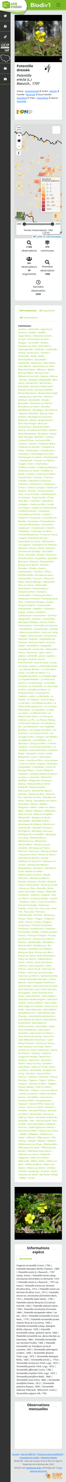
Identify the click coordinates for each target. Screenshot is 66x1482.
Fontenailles (24, 595)
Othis (33, 901)
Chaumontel (24, 477)
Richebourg (40, 945)
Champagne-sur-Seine (30, 457)
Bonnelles (23, 403)
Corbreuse (43, 511)
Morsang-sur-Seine (39, 847)
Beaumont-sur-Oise (43, 366)
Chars (31, 463)
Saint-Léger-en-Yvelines (30, 1006)
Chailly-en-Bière (46, 443)
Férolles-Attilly (25, 575)
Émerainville (46, 561)
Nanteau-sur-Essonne (29, 861)
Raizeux (22, 942)
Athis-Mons (45, 346)
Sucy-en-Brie (43, 1073)
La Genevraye (35, 682)
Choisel (32, 490)
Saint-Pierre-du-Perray (30, 1036)
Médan (43, 804)
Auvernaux (33, 352)
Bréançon (23, 420)
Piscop (21, 918)
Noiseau (32, 881)
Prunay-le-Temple (37, 935)
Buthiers (39, 436)
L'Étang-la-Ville (37, 743)
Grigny (22, 635)
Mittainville (24, 817)
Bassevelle (40, 359)
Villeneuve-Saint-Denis (39, 1151)
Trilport (35, 1090)
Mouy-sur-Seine (47, 854)
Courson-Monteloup (28, 524)
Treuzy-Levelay (26, 1086)
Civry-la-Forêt (32, 494)
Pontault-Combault (42, 925)
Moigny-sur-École (41, 817)
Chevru (22, 487)
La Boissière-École (47, 666)
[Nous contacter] (5, 68)
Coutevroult (38, 527)
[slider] (52, 224)
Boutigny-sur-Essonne (40, 416)
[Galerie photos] (5, 79)
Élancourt (23, 561)
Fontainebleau (40, 588)
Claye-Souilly (38, 497)
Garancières (39, 615)
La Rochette (42, 696)
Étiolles (33, 568)
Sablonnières (45, 959)
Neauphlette (24, 868)
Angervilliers (24, 335)
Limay (41, 753)
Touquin (22, 1083)
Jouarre (32, 659)
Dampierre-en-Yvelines (44, 544)
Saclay (30, 962)
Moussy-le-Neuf (49, 851)
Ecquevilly (41, 558)
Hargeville (45, 645)
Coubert (46, 514)
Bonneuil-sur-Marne (41, 403)
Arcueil (21, 339)
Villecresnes (43, 1137)
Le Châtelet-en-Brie (42, 703)
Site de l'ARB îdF (28, 1454)
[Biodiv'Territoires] (5, 58)
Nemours (38, 868)
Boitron (48, 396)
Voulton (45, 1171)
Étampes (22, 568)
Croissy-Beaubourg (28, 534)
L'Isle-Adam (45, 756)
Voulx (54, 1171)
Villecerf (31, 1137)
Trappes (52, 1083)
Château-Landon (27, 467)
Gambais (40, 612)
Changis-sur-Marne (44, 460)
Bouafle (45, 406)
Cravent (50, 527)
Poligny (47, 921)
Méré (21, 810)
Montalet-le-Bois (40, 820)
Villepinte (45, 1154)
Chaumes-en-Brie (45, 474)
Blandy (23, 379)
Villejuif (31, 1140)
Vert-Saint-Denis (36, 1123)
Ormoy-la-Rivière (39, 898)
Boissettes (23, 386)
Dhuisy (32, 548)
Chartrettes (42, 463)
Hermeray (32, 652)
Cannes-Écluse (25, 440)
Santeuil (46, 1053)
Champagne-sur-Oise (42, 453)
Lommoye (51, 763)
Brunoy (22, 430)
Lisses (21, 760)
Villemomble (50, 1144)
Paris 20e (29, 911)
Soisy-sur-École (39, 1066)
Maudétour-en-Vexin (45, 800)
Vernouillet (35, 1113)
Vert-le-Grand (43, 1120)
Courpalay (32, 521)
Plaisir (30, 918)
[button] (19, 128)
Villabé (22, 1134)
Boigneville (45, 379)
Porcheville (24, 931)
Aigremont (46, 329)
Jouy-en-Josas (41, 662)
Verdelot (22, 1110)
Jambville (32, 655)
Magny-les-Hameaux (40, 780)
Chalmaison (32, 450)
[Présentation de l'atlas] (5, 26)
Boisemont (32, 383)
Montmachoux (38, 837)
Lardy (31, 696)
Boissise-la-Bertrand (41, 386)
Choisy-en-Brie (45, 490)
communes (28, 310)
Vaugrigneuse (43, 1100)
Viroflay (51, 1167)
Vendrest (49, 1107)
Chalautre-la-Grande (29, 446)
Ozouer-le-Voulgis (27, 905)
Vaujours (22, 1103)
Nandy (44, 857)
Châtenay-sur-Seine (28, 470)
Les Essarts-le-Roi (39, 733)
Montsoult (40, 841)
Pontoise (50, 928)
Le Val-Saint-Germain (40, 746)
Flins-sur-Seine (26, 585)
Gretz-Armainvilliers (29, 632)
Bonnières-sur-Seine (28, 406)
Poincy (29, 921)
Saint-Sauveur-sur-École (30, 1046)
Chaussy (37, 477)
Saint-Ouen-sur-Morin (41, 1033)
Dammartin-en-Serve (29, 541)
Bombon (22, 399)
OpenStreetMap (53, 237)
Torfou (50, 1080)
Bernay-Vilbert (25, 372)
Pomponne (24, 925)
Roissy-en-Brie (25, 952)
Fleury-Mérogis (33, 581)
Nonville (41, 888)
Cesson (32, 443)
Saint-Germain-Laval (28, 989)
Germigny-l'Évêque (28, 622)
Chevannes (36, 484)
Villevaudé (23, 1161)
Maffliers (22, 780)
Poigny (38, 918)
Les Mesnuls (24, 740)
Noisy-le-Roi (33, 884)
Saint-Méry (41, 1026)
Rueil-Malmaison (46, 955)
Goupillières (25, 629)
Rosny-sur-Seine (26, 955)
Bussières (43, 433)
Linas (34, 756)
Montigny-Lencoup (42, 831)
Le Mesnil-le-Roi (38, 713)
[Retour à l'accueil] (5, 16)
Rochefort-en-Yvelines (39, 948)
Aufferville (51, 349)
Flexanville (48, 581)
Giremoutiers (25, 625)
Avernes (45, 352)
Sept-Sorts (34, 1060)
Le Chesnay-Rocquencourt (37, 704)
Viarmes (22, 1127)
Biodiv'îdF (41, 5)
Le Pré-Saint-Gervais (28, 723)
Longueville (24, 766)
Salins (48, 1046)
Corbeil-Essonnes (27, 511)
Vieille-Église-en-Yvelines (42, 1127)
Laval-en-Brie (47, 699)
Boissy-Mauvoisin (27, 393)
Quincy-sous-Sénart (43, 938)
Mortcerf (22, 851)
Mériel (29, 810)
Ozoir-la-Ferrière (47, 901)
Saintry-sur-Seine (45, 1043)
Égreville (52, 558)
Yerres (31, 1177)
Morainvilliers (25, 844)
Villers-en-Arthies (39, 1157)
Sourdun (30, 1073)
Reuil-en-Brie (25, 945)
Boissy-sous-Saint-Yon (30, 396)
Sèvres (21, 1063)
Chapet (22, 463)
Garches (52, 615)
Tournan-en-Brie (37, 1083)
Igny (41, 652)
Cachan (50, 436)
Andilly (41, 332)
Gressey (54, 629)
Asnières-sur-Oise (27, 346)
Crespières (23, 531)
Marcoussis (24, 790)
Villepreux (23, 1157)
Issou (48, 652)
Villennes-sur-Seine (28, 1154)
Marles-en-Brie (36, 794)
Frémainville (24, 608)
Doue (21, 554)
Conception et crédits (29, 1457)
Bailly (34, 356)
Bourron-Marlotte (28, 413)
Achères (22, 329)
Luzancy (22, 777)
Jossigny (22, 659)
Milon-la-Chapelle (43, 814)
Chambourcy (47, 450)
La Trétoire (33, 699)
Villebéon (33, 1134)
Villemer (51, 1140)
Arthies (44, 342)
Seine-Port (44, 1056)
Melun (34, 807)
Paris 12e (33, 908)
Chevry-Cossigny (36, 487)
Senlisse (22, 1060)
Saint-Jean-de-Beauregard (31, 999)
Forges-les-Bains (27, 605)
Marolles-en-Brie (32, 797)
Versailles (23, 1120)
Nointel (22, 881)
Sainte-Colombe (49, 975)
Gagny (21, 612)
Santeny (36, 1053)
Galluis (30, 612)
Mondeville (24, 820)
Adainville (34, 329)
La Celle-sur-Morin (36, 672)
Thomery (43, 1076)
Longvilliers (38, 766)
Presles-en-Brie (49, 931)
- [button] (19, 146)
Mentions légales (49, 1457)
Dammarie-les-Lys (37, 537)
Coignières (47, 500)
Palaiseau (44, 905)
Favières (38, 571)
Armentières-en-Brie (38, 339)
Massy (29, 800)
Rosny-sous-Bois (43, 952)
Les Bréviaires (30, 726)
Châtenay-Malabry (47, 467)
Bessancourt (41, 372)
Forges (49, 601)
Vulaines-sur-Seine (28, 1174)
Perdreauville (25, 915)
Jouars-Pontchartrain (32, 661)
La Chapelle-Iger (47, 676)
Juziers (32, 666)
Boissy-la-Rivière (43, 389)
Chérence (23, 484)
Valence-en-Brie (47, 1093)
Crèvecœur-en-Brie (41, 531)
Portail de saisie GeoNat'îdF (50, 1454)
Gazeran (36, 618)
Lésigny (40, 736)
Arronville (33, 342)
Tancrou (22, 1076)
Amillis (32, 332)
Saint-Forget (24, 985)
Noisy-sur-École (49, 884)
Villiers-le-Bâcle (33, 1164)
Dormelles (47, 551)
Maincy (22, 783)
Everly (42, 568)
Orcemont (23, 894)
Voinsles (22, 1171)
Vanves (22, 1097)
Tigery (42, 1080)
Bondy (45, 399)
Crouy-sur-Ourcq (49, 534)
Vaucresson (46, 1097)
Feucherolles (25, 578)
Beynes (44, 376)
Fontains (41, 591)
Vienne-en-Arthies (27, 1130)
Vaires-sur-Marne (28, 1093)
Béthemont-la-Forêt (28, 376)
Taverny (33, 1076)
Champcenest (50, 457)
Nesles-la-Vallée (34, 871)
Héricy (21, 652)
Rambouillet (34, 942)
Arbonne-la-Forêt (42, 335)
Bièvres (54, 376)
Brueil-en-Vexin (41, 426)
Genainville (48, 618)
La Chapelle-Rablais (28, 679)
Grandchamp (41, 629)
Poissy (37, 921)
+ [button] (19, 136)
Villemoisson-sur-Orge (30, 1144)
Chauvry (48, 477)
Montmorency (25, 841)
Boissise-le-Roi (25, 389)
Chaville (22, 480)
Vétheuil (50, 1123)
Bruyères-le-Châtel (37, 430)
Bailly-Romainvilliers (31, 357)
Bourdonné (51, 409)
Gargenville (24, 618)
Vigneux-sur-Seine (48, 1130)
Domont (50, 548)
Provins (22, 935)
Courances (34, 517)
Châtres (30, 474)
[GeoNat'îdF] (5, 47)
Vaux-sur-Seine (35, 1107)
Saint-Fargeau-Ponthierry (41, 982)
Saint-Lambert (35, 1002)
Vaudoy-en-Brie (26, 1100)
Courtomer (47, 524)
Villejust (41, 1140)
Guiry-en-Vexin (36, 642)
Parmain (39, 911)
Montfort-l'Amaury (42, 827)
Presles (35, 931)
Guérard (22, 639)
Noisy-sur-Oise (27, 888)
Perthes (38, 915)
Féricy (48, 571)
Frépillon (37, 608)
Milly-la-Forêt (25, 814)
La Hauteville (35, 686)
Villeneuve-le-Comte (28, 1147)
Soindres (47, 1063)
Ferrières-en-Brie (44, 575)
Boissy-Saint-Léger (48, 393)
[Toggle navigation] (58, 4)
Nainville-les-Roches (28, 857)
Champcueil (25, 460)
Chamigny (23, 453)
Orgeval (45, 894)
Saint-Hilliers (48, 996)
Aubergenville (25, 349)
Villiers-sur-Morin (36, 1167)
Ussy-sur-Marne (48, 1090)
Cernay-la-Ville (42, 440)
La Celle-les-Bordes (29, 669)
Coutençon (24, 527)
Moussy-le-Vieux (28, 854)
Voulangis (34, 1171)
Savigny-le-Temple (27, 1056)
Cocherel (34, 500)
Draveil (40, 554)
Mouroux (34, 851)
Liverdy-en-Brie (34, 760)
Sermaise (46, 1060)
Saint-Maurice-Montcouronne (32, 1024)
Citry (20, 494)
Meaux (34, 804)
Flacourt (37, 578)
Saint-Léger (50, 1002)
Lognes (41, 763)
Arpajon (22, 342)
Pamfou (22, 908)
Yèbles (22, 1177)
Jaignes (22, 655)
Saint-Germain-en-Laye (45, 985)
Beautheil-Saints (26, 369)
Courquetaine (47, 521)
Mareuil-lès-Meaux (41, 790)
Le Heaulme (38, 709)
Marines (22, 794)
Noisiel (42, 881)
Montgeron (24, 831)
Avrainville (23, 356)
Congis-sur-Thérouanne (43, 507)
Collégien (23, 504)
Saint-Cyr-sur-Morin (28, 975)
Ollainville (51, 891)
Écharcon (51, 554)
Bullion (52, 430)
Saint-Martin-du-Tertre (30, 1019)
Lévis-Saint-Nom (37, 750)
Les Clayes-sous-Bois (40, 729)
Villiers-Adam (38, 1161)
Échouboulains (26, 558)
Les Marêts (51, 736)
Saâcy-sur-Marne (27, 959)
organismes (47, 310)
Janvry (42, 655)
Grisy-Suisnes (35, 635)
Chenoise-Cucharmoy (39, 480)
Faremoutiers (25, 571)
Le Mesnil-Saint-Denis (34, 714)
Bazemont (36, 362)
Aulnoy (21, 352)
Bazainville (23, 362)
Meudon (38, 810)
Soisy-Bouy (24, 1066)
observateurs (29, 317)
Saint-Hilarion (33, 996)
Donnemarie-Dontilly (29, 551)
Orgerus (35, 894)
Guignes (33, 639)
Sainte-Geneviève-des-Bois (33, 979)
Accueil (15, 1454)
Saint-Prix (48, 1036)
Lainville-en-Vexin (37, 689)
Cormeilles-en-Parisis (29, 514)
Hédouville (51, 649)
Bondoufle (34, 399)
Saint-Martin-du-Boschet (41, 1016)
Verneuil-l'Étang (37, 1110)
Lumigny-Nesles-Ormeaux (43, 773)
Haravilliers (33, 645)
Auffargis (39, 349)
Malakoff (22, 787)
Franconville (43, 605)
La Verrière (24, 703)
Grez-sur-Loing (50, 632)
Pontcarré (23, 928)
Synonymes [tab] (25, 1258)
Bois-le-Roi (45, 383)
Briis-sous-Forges (27, 423)
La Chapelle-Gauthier (34, 674)
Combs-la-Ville (37, 504)
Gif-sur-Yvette (47, 622)
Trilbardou (23, 1090)
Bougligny (38, 409)
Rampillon (48, 942)
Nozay (40, 891)
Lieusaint (31, 753)
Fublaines (49, 608)
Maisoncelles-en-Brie (38, 783)
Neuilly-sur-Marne (39, 878)
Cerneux (22, 443)
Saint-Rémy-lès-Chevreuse (32, 1039)
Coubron (22, 517)
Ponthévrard (37, 928)
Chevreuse (49, 484)
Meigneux (23, 807)
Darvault (22, 548)
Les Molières (39, 740)
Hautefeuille (24, 649)
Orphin (53, 898)
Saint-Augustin (36, 965)
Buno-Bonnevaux (27, 433)
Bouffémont (24, 409)
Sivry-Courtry (34, 1063)
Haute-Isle (38, 649)
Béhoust (41, 369)
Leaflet (37, 237)
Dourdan (30, 554)
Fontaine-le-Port (26, 591)
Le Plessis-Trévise (46, 719)
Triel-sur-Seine (43, 1086)
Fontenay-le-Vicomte (29, 598)
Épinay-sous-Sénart (28, 564)
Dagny (22, 537)
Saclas (21, 962)
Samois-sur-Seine (27, 1049)
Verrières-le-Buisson (46, 1117)
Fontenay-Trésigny (34, 601)
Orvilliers (24, 901)
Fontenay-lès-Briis (42, 595)
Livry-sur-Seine (27, 763)
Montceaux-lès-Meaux (30, 824)
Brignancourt (45, 420)
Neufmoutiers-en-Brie (29, 874)
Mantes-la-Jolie (37, 787)
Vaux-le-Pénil (36, 1103)
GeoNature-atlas (33, 1467)
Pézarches (49, 915)
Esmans (44, 564)
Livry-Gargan (51, 760)
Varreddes (32, 1097)
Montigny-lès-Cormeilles (31, 834)
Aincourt (22, 332)
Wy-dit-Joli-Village (49, 1174)
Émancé (34, 561)
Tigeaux (33, 1080)
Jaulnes (51, 655)
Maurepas (23, 804)
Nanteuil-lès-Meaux (37, 864)
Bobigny (33, 379)
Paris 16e (44, 908)
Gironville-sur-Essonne (46, 625)
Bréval (33, 420)
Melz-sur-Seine (47, 807)
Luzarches (34, 777)
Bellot (51, 369)
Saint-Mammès (33, 1009)
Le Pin (32, 719)
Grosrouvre (50, 635)
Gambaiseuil (24, 615)
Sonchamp (35, 1070)
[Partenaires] (5, 37)
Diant (41, 548)
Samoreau (43, 1049)
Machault (46, 777)
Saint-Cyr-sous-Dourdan (40, 972)
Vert (32, 1120)
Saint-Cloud (34, 969)
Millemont (50, 810)
